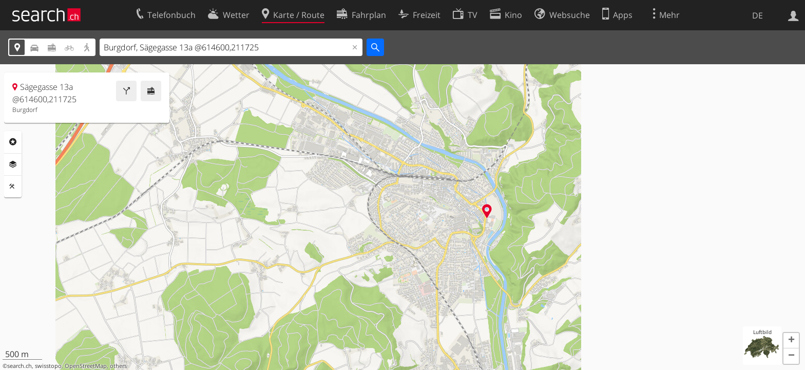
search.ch (19, 365)
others (118, 365)
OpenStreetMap (86, 365)
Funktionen (13, 186)
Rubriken (13, 142)
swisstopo (48, 365)
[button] (791, 340)
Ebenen (13, 164)
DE (757, 15)
